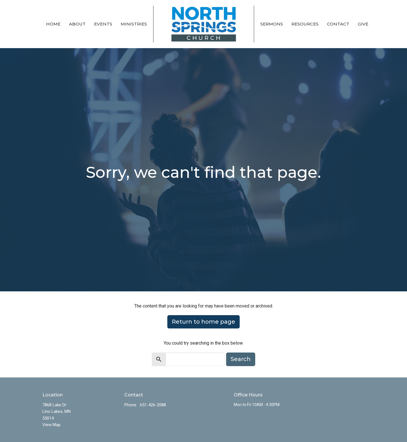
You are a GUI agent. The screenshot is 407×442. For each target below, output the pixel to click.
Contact (338, 24)
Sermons (271, 24)
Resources (305, 24)
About (77, 24)
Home (53, 24)
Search (241, 359)
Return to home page (203, 321)
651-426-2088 (153, 404)
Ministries (134, 24)
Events (103, 24)
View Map (51, 424)
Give (363, 24)
